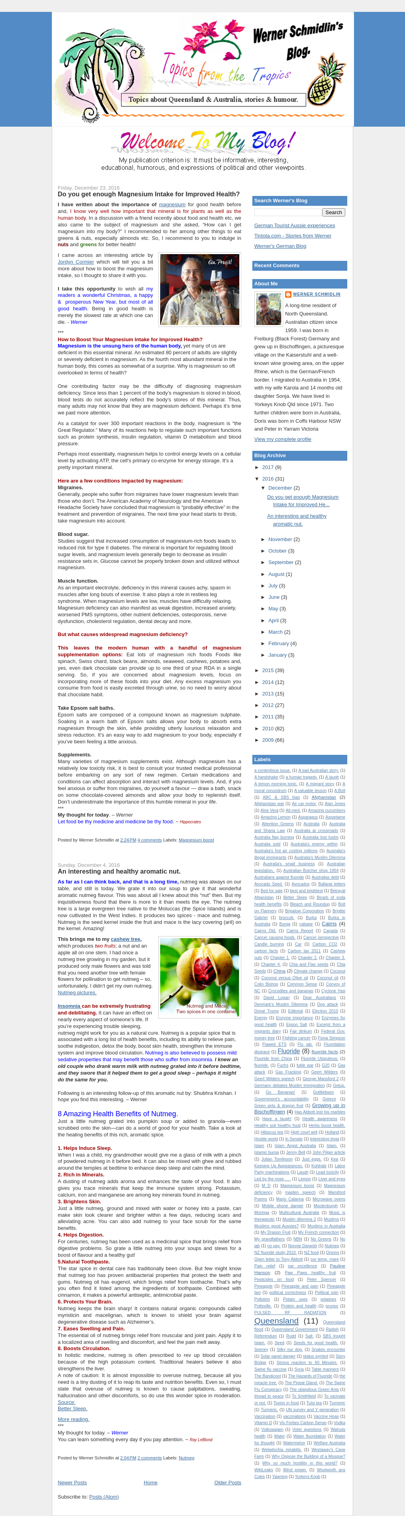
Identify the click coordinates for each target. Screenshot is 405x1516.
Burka (311, 918)
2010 (268, 728)
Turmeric (337, 1403)
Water (279, 1436)
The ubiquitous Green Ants (314, 1389)
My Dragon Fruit (275, 1232)
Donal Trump (266, 1011)
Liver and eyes (331, 1179)
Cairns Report (299, 931)
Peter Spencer (321, 1279)
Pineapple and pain (300, 1286)
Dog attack (327, 1004)
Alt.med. (293, 810)
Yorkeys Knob (307, 1476)
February (280, 643)
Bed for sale (272, 891)
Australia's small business (289, 864)
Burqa (284, 924)
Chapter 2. (308, 958)
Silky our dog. (290, 1349)
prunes (332, 1306)
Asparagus (308, 817)
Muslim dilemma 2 (299, 1219)
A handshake (266, 777)
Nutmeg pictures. (77, 992)
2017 (268, 467)
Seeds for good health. (315, 1343)
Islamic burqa (266, 1152)
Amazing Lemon (276, 817)
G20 (326, 1065)
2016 (268, 479)
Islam (259, 1146)
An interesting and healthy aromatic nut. (119, 871)
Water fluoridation (309, 1436)
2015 (268, 670)
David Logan (276, 997)
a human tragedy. (302, 777)
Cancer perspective (321, 937)
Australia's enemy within (314, 844)
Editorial (295, 1011)
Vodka (339, 1423)
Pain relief (264, 1266)
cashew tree (125, 939)
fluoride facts (325, 1051)
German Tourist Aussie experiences (294, 225)
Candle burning (269, 944)
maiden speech (300, 1192)
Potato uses (295, 1299)
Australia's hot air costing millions (286, 851)
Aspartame (335, 817)
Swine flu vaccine (270, 1369)
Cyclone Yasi (333, 991)
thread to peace (269, 1396)
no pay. (274, 1246)
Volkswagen (272, 1429)
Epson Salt (296, 1024)
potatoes (328, 1299)
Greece (329, 1099)
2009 (268, 740)
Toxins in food (286, 1403)
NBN (297, 1239)
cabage (306, 924)
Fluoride (289, 1051)
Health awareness (320, 1119)
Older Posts (227, 1483)
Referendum (265, 1336)
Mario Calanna (290, 1199)
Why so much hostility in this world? (299, 1463)
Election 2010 (325, 1011)
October (278, 551)
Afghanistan (324, 797)
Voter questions (307, 1429)
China (279, 970)
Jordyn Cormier (76, 262)
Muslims (331, 1219)
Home (151, 1483)
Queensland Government (294, 1329)
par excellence (302, 1266)
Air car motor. (304, 804)
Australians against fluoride (279, 877)
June (275, 597)
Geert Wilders (324, 1072)
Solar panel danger (278, 1356)
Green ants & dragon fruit (278, 1106)
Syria (299, 1369)
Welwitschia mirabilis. (282, 1450)
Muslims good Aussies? (276, 1226)
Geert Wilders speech (274, 1079)
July (274, 586)
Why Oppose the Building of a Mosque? (308, 1456)
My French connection (318, 1232)
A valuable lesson (310, 790)
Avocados (300, 884)
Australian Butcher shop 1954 (311, 870)
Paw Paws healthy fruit (310, 1273)
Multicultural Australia (299, 1212)
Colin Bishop (266, 984)
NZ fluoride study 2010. (275, 1252)
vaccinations (294, 1416)
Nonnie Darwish (302, 1246)
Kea (335, 1159)
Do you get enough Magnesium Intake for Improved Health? (149, 194)
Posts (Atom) (104, 1497)
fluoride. (261, 1065)
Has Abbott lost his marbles (320, 1112)
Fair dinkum (301, 1031)
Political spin (327, 1292)
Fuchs (282, 1065)
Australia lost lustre (321, 837)
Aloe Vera (269, 810)
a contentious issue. (272, 770)
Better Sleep (295, 897)
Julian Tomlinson (277, 1159)
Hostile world (266, 1139)
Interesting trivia (324, 1139)
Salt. (309, 1336)
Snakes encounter (328, 1349)
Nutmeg (187, 1457)
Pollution (262, 1299)
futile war (305, 1065)
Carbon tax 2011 (304, 951)
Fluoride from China (273, 1058)
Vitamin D (263, 1423)
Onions (332, 1252)
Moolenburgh (326, 1206)
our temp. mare (324, 1259)
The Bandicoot (267, 1376)
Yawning (280, 1476)
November (281, 539)
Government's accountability (281, 1099)
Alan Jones (335, 804)
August (277, 574)
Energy (260, 1018)
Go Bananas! (280, 1092)
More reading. (73, 1419)
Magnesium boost (196, 840)
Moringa (261, 1212)
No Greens (321, 1239)
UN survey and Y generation (312, 1410)
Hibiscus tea (272, 1132)
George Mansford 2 (321, 1079)
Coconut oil (327, 978)
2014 (268, 682)
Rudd (291, 1336)
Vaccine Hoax (326, 1416)
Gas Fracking (288, 1072)
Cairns (329, 924)
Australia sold (267, 844)
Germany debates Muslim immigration (289, 1085)
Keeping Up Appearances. (278, 1166)
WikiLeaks (263, 1470)
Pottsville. (263, 1306)
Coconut (337, 971)
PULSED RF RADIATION (290, 1313)
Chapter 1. (280, 958)
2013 (268, 694)
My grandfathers (269, 1239)
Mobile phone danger (282, 1206)
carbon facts (266, 951)
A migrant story (320, 784)
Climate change (308, 971)
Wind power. (295, 1470)
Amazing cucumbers (326, 810)
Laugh (302, 1172)
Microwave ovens (329, 1199)
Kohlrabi (318, 1166)
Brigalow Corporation (304, 911)
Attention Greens (278, 824)
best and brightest (306, 891)
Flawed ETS (274, 1044)
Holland (332, 1132)
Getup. (339, 1085)
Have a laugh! (276, 1119)
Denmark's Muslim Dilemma (281, 1004)
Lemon (304, 1179)
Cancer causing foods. (274, 937)
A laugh (332, 777)
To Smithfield (304, 1396)
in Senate (294, 1139)
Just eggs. (312, 1159)
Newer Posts (72, 1483)
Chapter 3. (335, 958)
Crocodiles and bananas (290, 991)
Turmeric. (269, 1410)
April (274, 620)
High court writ (304, 1132)
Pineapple (263, 1286)
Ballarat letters (331, 884)
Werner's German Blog (280, 246)
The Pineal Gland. (301, 1383)
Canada (330, 931)
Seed (279, 1343)
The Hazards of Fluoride (310, 1376)
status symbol (315, 1356)
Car (298, 944)
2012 (268, 705)
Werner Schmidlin (317, 294)
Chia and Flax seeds (308, 964)
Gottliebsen (323, 1092)
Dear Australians (319, 997)
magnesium (172, 204)
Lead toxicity (327, 1172)
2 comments (150, 1457)
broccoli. (287, 918)
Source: (67, 1402)
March (276, 632)
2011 (268, 717)
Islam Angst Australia (295, 1146)
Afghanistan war (269, 804)
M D (266, 1186)
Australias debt (325, 877)
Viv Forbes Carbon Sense (303, 1423)
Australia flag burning (274, 837)
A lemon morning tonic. (275, 784)
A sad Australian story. (318, 770)
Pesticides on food (274, 1279)
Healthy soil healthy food (277, 1125)
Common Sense (302, 984)
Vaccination (264, 1416)
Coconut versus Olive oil (284, 978)
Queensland (276, 1320)
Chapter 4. (271, 964)
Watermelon (294, 1443)
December (281, 488)
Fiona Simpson (331, 1038)
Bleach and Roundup (310, 904)
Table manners (325, 1369)
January (278, 655)
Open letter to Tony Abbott (278, 1259)
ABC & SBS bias (281, 797)
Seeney (261, 1349)
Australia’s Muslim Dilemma (319, 857)
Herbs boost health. (327, 1125)
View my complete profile (282, 439)
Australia (311, 824)
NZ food (311, 1252)
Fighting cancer (296, 1038)
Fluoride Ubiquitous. (319, 1058)
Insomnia (70, 1006)
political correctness (287, 1292)
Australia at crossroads (316, 830)
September (282, 562)
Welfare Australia (329, 1443)
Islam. (332, 1146)
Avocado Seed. (268, 884)
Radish (332, 1329)
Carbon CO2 (324, 944)
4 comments (150, 840)
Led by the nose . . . (272, 1179)
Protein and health (298, 1306)
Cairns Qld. (265, 931)
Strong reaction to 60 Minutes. (306, 1362)
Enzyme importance (294, 1018)
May (274, 609)
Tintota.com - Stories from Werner (292, 236)
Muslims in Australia (327, 1226)
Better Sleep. (72, 1409)
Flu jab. (305, 1044)
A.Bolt (339, 790)
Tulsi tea (314, 1403)
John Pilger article (328, 1152)
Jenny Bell (295, 1152)
